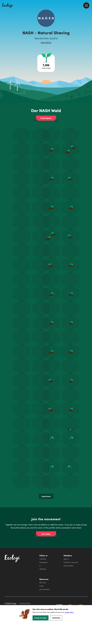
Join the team (44, 589)
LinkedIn (42, 559)
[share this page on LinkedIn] (89, 39)
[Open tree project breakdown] (46, 63)
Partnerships (68, 566)
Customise (56, 618)
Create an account (71, 562)
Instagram (43, 562)
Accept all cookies (40, 618)
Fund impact (46, 118)
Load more (46, 496)
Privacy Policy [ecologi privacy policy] (25, 603)
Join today (46, 533)
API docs (42, 583)
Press (41, 586)
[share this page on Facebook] (89, 30)
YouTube (42, 569)
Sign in (66, 559)
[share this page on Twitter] (89, 35)
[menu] (86, 5)
